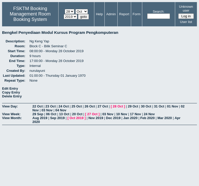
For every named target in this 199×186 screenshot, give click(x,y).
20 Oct (77, 114)
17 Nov (135, 114)
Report (124, 14)
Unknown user (186, 8)
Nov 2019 (95, 118)
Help (99, 14)
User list (186, 22)
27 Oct (103, 106)
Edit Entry (10, 88)
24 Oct (64, 106)
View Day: (10, 106)
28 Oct (118, 106)
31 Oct (159, 106)
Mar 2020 (165, 118)
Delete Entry (12, 96)
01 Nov (172, 106)
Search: (159, 11)
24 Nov (149, 114)
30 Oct (146, 106)
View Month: (12, 118)
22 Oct (37, 106)
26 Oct (89, 106)
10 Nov (121, 114)
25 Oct (77, 106)
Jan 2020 (130, 118)
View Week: (11, 114)
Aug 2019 (39, 118)
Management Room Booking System (30, 16)
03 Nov (47, 110)
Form (136, 14)
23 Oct (50, 106)
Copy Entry (11, 92)
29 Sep (37, 114)
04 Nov (60, 110)
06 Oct (51, 114)
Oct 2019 (76, 118)
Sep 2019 (57, 118)
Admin (111, 14)
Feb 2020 (147, 118)
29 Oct (133, 106)
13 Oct (64, 114)
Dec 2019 (113, 118)
